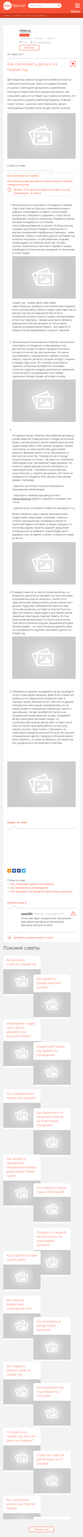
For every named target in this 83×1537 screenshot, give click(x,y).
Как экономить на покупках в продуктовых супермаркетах (19, 1438)
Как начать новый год (20, 1485)
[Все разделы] (77, 5)
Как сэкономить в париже (23, 175)
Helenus (25, 31)
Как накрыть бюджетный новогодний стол (19, 1200)
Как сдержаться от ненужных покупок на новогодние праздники (58, 1060)
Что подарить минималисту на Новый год (18, 1389)
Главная (6, 15)
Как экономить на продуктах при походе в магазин (41, 891)
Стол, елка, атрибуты (35, 15)
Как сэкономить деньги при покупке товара (21, 1341)
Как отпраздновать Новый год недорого (22, 1056)
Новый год (18, 15)
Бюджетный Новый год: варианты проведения (59, 1011)
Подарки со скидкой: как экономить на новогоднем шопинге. (60, 1155)
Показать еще (41, 1529)
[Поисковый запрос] (45, 5)
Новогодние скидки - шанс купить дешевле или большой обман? (22, 1009)
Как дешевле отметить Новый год (21, 962)
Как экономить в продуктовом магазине (57, 1204)
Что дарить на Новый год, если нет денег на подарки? (21, 1294)
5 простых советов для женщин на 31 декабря (59, 1298)
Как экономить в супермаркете (29, 887)
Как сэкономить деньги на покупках (32, 884)
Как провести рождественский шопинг (57, 964)
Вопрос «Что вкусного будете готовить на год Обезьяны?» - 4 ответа (42, 191)
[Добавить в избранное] (73, 64)
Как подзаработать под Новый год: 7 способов (59, 1251)
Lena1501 (27, 913)
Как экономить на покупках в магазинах (58, 1397)
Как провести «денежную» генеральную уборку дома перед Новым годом (21, 1105)
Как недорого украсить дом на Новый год (18, 1247)
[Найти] (58, 5)
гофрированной (21, 498)
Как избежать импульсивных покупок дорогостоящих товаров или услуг (40, 182)
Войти (75, 11)
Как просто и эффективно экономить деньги (58, 1444)
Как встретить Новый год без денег (22, 1155)
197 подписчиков (42, 42)
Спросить (29, 47)
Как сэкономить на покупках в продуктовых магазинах (59, 1348)
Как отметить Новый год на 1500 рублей (60, 1108)
